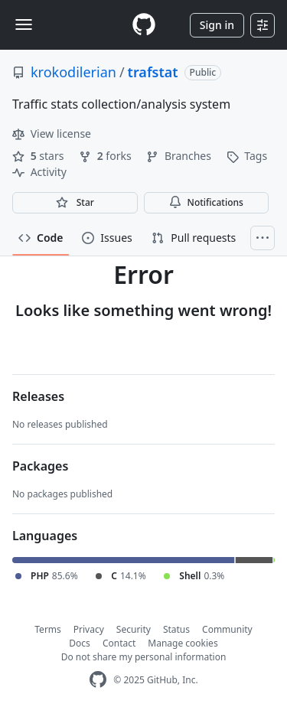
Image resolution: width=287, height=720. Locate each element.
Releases (38, 396)
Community (227, 629)
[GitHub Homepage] (98, 679)
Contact (119, 643)
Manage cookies (182, 643)
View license (51, 133)
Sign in (217, 25)
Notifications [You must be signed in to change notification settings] (206, 202)
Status (176, 629)
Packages (40, 466)
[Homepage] (144, 24)
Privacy (88, 629)
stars (39, 155)
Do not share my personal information (144, 656)
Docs (79, 643)
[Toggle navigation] (23, 24)
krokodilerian (73, 72)
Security (133, 629)
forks (106, 155)
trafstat (153, 72)
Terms (47, 629)
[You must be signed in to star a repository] (75, 202)
